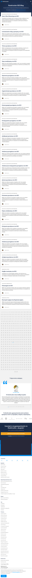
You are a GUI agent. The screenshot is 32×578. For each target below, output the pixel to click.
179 (26, 332)
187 (11, 334)
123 (11, 325)
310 (1, 353)
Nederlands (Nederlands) (5, 523)
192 (20, 334)
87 (7, 321)
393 (7, 364)
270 (17, 346)
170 (9, 332)
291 (26, 348)
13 (23, 406)
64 (2, 318)
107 (11, 323)
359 (3, 360)
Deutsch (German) (4, 515)
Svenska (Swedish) (4, 527)
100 (28, 321)
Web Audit (2, 469)
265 (7, 346)
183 (3, 334)
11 (20, 406)
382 (17, 362)
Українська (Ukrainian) (5, 552)
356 (28, 357)
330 (9, 355)
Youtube (7, 460)
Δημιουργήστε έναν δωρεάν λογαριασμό (16, 433)
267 (11, 346)
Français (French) (4, 518)
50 (12, 316)
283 (11, 348)
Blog (1, 485)
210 (24, 337)
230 (1, 341)
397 (15, 364)
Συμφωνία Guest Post (4, 492)
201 (7, 337)
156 (13, 330)
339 (26, 355)
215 (3, 339)
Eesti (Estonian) (3, 538)
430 (17, 369)
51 (13, 316)
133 (30, 325)
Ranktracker (5, 1)
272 (20, 346)
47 (7, 316)
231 (3, 341)
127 (18, 325)
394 (9, 364)
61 (29, 316)
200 (5, 337)
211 (26, 337)
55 (19, 316)
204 (13, 337)
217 (7, 339)
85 (4, 321)
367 (18, 360)
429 (15, 369)
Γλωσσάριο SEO (3, 487)
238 (17, 341)
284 (13, 348)
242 (24, 341)
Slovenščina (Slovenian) (5, 551)
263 (3, 346)
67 (7, 318)
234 (9, 341)
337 (22, 355)
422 (1, 369)
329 (7, 355)
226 (24, 339)
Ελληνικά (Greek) (4, 537)
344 (5, 357)
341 (30, 355)
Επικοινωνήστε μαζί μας (5, 560)
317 (15, 353)
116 (28, 323)
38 (24, 314)
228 (28, 339)
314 (9, 353)
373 (30, 360)
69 (10, 318)
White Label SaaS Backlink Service (6, 481)
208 (20, 337)
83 (1, 321)
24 (2, 314)
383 (18, 362)
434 (24, 369)
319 (18, 353)
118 (1, 325)
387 (26, 362)
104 (5, 323)
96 (21, 321)
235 (11, 341)
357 (30, 357)
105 (7, 323)
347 (11, 357)
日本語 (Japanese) (4, 521)
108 (13, 323)
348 (13, 357)
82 (30, 318)
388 (28, 362)
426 (9, 369)
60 (27, 316)
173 (15, 332)
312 (5, 353)
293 (30, 348)
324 (28, 353)
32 (15, 314)
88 (9, 321)
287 (18, 348)
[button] (30, 1)
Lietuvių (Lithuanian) (4, 544)
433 (22, 369)
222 (17, 339)
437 (30, 369)
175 (18, 332)
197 (30, 334)
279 (3, 348)
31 (13, 314)
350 (17, 357)
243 (26, 341)
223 (18, 339)
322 (24, 353)
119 (3, 325)
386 (24, 362)
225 (22, 339)
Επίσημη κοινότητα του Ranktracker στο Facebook (12, 460)
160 (20, 330)
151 (3, 330)
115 (26, 323)
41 (29, 314)
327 (3, 355)
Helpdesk (2, 509)
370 (24, 360)
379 (11, 362)
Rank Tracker (3, 464)
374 (1, 362)
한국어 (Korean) (3, 554)
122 (9, 325)
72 (15, 318)
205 (15, 337)
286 (17, 348)
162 (24, 330)
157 (15, 330)
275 (26, 346)
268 (13, 346)
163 (26, 330)
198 (1, 337)
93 (17, 321)
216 (5, 339)
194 (24, 334)
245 (30, 341)
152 (5, 330)
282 (9, 348)
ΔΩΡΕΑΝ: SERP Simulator (5, 477)
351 (18, 357)
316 (13, 353)
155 (11, 330)
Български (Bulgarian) (4, 532)
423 (3, 369)
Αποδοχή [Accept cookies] (3, 575)
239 (18, 341)
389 (30, 362)
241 (22, 341)
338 (24, 355)
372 (28, 360)
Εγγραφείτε (3, 505)
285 (15, 348)
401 (22, 364)
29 (10, 314)
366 (17, 360)
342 (1, 357)
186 (9, 334)
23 (1, 314)
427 (11, 369)
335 (18, 355)
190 (17, 334)
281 (7, 348)
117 (30, 323)
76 (21, 318)
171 (11, 332)
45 (4, 316)
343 (3, 357)
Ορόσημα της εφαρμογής (5, 508)
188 (13, 334)
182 (1, 334)
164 (28, 330)
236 (13, 341)
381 (15, 362)
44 (2, 316)
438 (15, 371)
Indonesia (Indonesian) (4, 543)
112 (20, 323)
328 (5, 355)
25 (4, 314)
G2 (28, 460)
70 (12, 318)
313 (7, 353)
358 (1, 360)
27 (7, 314)
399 (18, 364)
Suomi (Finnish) (3, 540)
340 (28, 355)
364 (13, 360)
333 (15, 355)
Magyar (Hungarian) (4, 541)
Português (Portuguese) (5, 526)
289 (22, 348)
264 (5, 346)
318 (17, 353)
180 (28, 332)
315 (11, 353)
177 (22, 332)
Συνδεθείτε (2, 503)
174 (17, 332)
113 (22, 323)
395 (11, 364)
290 (24, 348)
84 (3, 321)
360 (5, 360)
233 (7, 341)
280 (5, 348)
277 (30, 346)
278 (1, 348)
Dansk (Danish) (3, 535)
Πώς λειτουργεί (3, 482)
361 (7, 360)
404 (28, 364)
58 (24, 316)
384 (20, 362)
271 (18, 346)
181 (30, 332)
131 (26, 325)
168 (5, 332)
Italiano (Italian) (3, 519)
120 (5, 325)
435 (26, 369)
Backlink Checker (3, 470)
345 (7, 357)
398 (17, 364)
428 (13, 369)
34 (18, 314)
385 (22, 362)
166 (1, 332)
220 (13, 339)
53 (16, 316)
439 (17, 371)
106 (9, 323)
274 (24, 346)
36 (21, 314)
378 (9, 362)
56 (21, 316)
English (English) (3, 513)
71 (13, 318)
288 (20, 348)
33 (16, 314)
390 (1, 364)
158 (17, 330)
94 (18, 321)
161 (22, 330)
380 (13, 362)
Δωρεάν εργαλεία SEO (4, 490)
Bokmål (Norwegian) (4, 555)
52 (15, 316)
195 (26, 334)
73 (16, 318)
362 (9, 360)
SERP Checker (3, 467)
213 (30, 337)
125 (15, 325)
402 (24, 364)
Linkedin (22, 460)
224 (20, 339)
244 (28, 341)
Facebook (2, 460)
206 (17, 337)
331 (11, 355)
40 (27, 314)
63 (1, 318)
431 (18, 369)
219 (11, 339)
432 (20, 369)
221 (15, 339)
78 (24, 318)
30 (12, 314)
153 (7, 330)
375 (3, 362)
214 (1, 339)
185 (7, 334)
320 (20, 353)
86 (6, 321)
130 (24, 325)
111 (18, 323)
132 (28, 325)
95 (20, 321)
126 (17, 325)
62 (30, 316)
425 (7, 369)
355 (26, 357)
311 (3, 353)
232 (5, 341)
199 (3, 337)
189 (15, 334)
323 (26, 353)
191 (18, 334)
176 (20, 332)
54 (18, 316)
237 (15, 341)
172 (13, 332)
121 (7, 325)
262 (1, 346)
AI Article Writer (3, 475)
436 (28, 369)
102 (1, 323)
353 (22, 357)
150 (1, 330)
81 (29, 318)
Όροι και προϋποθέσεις (5, 497)
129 (22, 325)
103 (3, 323)
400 (20, 364)
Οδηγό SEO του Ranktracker (21, 9)
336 (20, 355)
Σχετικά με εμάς (3, 561)
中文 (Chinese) (3, 530)
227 (26, 339)
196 (28, 334)
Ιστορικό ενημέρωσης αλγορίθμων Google (8, 493)
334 (17, 355)
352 (20, 357)
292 (28, 348)
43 (1, 316)
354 (24, 357)
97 (23, 321)
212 (28, 337)
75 (19, 318)
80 (27, 318)
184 (5, 334)
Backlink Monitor (4, 472)
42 (30, 314)
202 (9, 337)
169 (7, 332)
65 (4, 318)
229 (30, 339)
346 (9, 357)
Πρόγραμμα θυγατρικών (5, 484)
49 (10, 316)
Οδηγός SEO (3, 489)
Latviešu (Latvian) (4, 546)
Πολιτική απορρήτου (4, 499)
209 (22, 337)
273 (22, 346)
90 (12, 321)
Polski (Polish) (3, 524)
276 (28, 346)
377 (7, 362)
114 (24, 323)
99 (26, 321)
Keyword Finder (3, 466)
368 (20, 360)
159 (18, 330)
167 (3, 332)
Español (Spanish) (4, 516)
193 (22, 334)
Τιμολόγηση (3, 506)
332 (13, 355)
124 (13, 325)
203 (11, 337)
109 (15, 323)
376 (5, 362)
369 (22, 360)
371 (26, 360)
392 (5, 364)
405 (30, 364)
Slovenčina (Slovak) (4, 549)
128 (20, 325)
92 (15, 321)
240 (20, 341)
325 (30, 353)
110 (17, 323)
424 (5, 369)
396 (13, 364)
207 (18, 337)
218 (9, 339)
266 (9, 346)
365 (15, 360)
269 (15, 346)
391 (3, 364)
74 (18, 318)
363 (11, 360)
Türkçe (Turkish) (3, 529)
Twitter (17, 460)
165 (30, 330)
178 (24, 332)
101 (30, 321)
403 (26, 364)
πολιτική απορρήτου (16, 572)
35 (19, 314)
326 (1, 355)
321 (22, 353)
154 (9, 330)
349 (15, 357)
